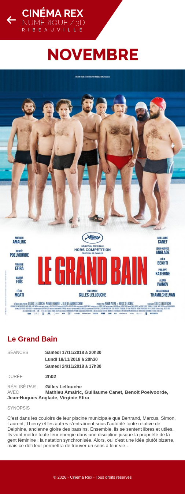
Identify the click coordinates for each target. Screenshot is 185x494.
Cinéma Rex (52, 13)
